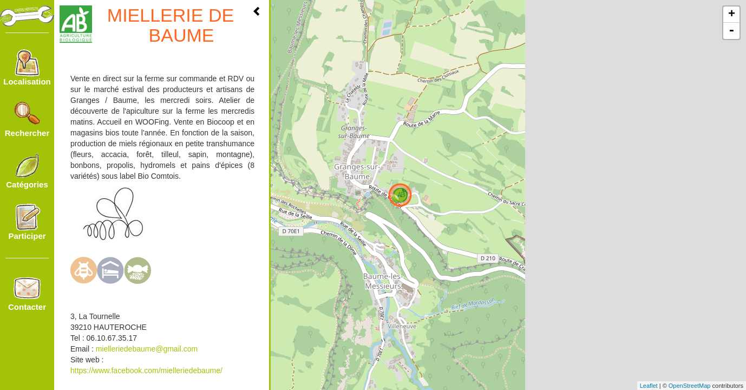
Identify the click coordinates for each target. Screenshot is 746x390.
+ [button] (731, 14)
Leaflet (649, 385)
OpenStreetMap (690, 385)
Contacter (27, 293)
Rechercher (27, 119)
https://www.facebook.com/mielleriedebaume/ (146, 370)
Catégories (27, 170)
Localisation (27, 67)
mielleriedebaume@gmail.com (147, 348)
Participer (26, 222)
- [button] (731, 31)
